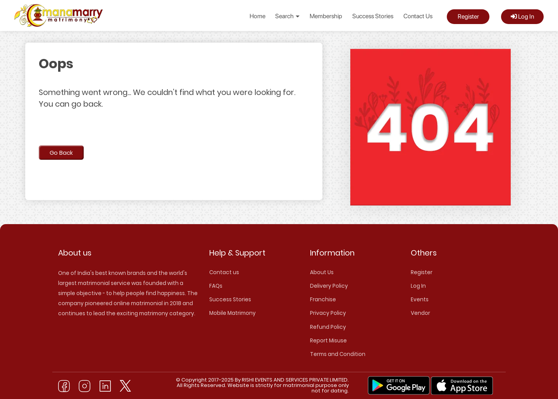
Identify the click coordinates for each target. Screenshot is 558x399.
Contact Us (417, 16)
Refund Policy (328, 327)
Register (468, 16)
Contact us (224, 272)
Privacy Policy (328, 313)
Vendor (420, 313)
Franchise (323, 299)
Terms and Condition (337, 354)
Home (257, 16)
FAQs (215, 286)
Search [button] (287, 16)
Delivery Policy (329, 286)
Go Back (61, 153)
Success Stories (372, 16)
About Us (322, 272)
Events (420, 299)
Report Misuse (328, 340)
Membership (326, 16)
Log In (522, 16)
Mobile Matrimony (232, 313)
